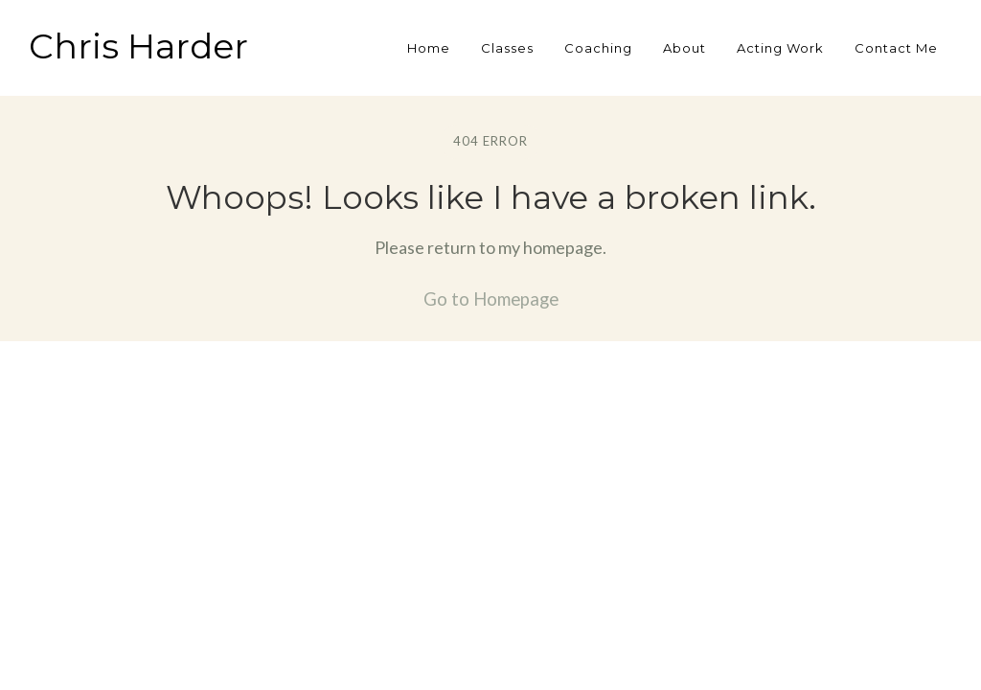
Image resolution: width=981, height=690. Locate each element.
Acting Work (780, 48)
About (684, 48)
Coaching (598, 48)
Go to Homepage (491, 299)
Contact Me (896, 48)
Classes (507, 48)
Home (428, 48)
